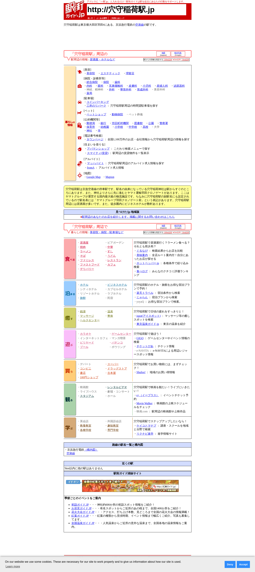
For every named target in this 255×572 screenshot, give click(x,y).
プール (84, 346)
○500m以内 (167, 60)
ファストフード (90, 264)
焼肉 (83, 247)
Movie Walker (145, 403)
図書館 (138, 123)
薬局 (89, 93)
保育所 (91, 126)
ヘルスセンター (90, 320)
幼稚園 (105, 126)
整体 (110, 315)
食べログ (142, 271)
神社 (89, 130)
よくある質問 (101, 18)
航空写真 (177, 53)
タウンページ (95, 139)
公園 (151, 123)
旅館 (83, 297)
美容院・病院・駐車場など (107, 232)
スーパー (113, 364)
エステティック (110, 73)
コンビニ (85, 368)
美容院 (91, 73)
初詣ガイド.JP (80, 504)
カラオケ (85, 333)
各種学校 (85, 430)
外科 (112, 89)
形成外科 (142, 89)
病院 (106, 82)
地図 (163, 53)
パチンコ (117, 342)
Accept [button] (243, 564)
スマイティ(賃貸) (98, 153)
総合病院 (92, 82)
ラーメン (85, 251)
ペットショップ (96, 114)
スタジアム (87, 395)
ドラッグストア (117, 368)
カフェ (111, 264)
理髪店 (130, 73)
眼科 (100, 85)
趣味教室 (113, 425)
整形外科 (125, 89)
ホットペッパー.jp (148, 263)
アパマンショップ (98, 148)
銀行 (103, 123)
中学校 (133, 126)
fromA (90, 167)
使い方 (90, 18)
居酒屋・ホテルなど (102, 59)
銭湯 (83, 311)
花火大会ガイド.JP (82, 512)
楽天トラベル (145, 292)
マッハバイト (95, 163)
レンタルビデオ (117, 387)
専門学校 (113, 430)
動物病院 (117, 114)
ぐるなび (142, 250)
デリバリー (87, 268)
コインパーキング (98, 101)
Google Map (94, 176)
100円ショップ (89, 377)
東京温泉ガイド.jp (148, 323)
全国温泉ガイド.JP (82, 523)
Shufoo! (141, 372)
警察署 (164, 123)
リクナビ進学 (145, 433)
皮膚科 (133, 85)
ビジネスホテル (117, 284)
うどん (111, 255)
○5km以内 (185, 60)
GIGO (140, 338)
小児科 (147, 85)
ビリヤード (87, 342)
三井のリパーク (96, 105)
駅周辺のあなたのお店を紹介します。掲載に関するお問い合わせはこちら (128, 216)
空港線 (139, 24)
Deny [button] (230, 564)
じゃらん (142, 297)
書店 (83, 372)
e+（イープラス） (148, 395)
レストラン (114, 260)
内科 (89, 85)
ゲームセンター (121, 333)
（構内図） (91, 449)
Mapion (109, 176)
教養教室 (85, 425)
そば (83, 255)
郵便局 (91, 123)
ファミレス (87, 260)
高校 (145, 126)
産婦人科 (162, 85)
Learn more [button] (13, 566)
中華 (110, 247)
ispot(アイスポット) (149, 315)
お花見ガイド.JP (81, 508)
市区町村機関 (120, 123)
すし (110, 251)
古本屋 (111, 372)
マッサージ (87, 315)
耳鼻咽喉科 (116, 85)
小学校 (119, 126)
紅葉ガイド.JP (80, 515)
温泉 (110, 311)
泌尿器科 (179, 85)
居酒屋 (84, 242)
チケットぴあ (145, 346)
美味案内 (142, 255)
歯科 (117, 82)
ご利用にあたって (117, 18)
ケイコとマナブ (146, 425)
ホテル (84, 284)
